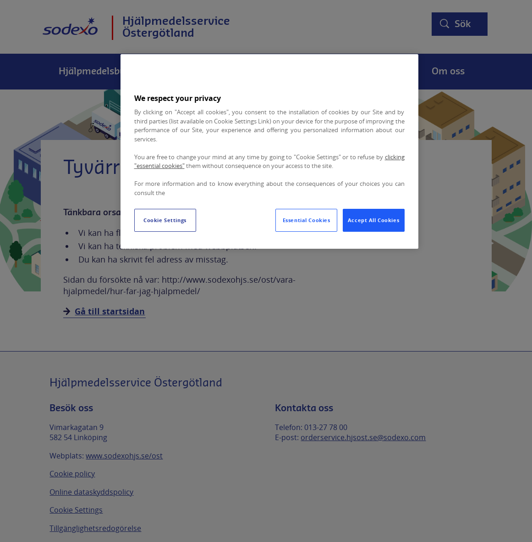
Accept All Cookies (373, 220)
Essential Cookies (306, 220)
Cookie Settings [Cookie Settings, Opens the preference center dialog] (164, 220)
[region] (269, 151)
